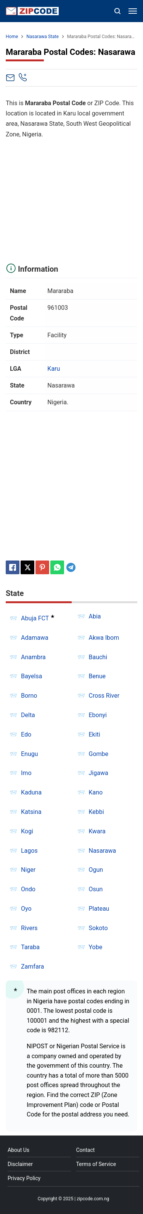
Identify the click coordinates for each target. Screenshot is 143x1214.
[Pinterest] (42, 567)
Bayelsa (31, 676)
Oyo (26, 908)
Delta (28, 715)
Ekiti (94, 734)
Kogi (27, 831)
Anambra (33, 657)
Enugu (29, 754)
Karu (53, 368)
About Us (18, 1150)
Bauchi (98, 657)
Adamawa (34, 637)
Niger (28, 869)
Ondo (28, 889)
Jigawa (98, 773)
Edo (26, 734)
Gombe (99, 754)
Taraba (30, 947)
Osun (96, 889)
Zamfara (32, 966)
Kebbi (96, 811)
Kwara (97, 831)
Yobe (96, 947)
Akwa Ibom (104, 637)
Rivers (29, 928)
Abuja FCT (35, 618)
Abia (95, 616)
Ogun (96, 869)
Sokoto (98, 928)
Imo (26, 773)
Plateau (99, 908)
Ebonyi (98, 715)
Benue (97, 676)
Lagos (29, 850)
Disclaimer (20, 1164)
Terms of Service (96, 1164)
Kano (96, 792)
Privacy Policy (24, 1178)
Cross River (104, 695)
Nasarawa (102, 850)
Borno (29, 695)
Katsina (31, 811)
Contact (85, 1150)
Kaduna (31, 792)
